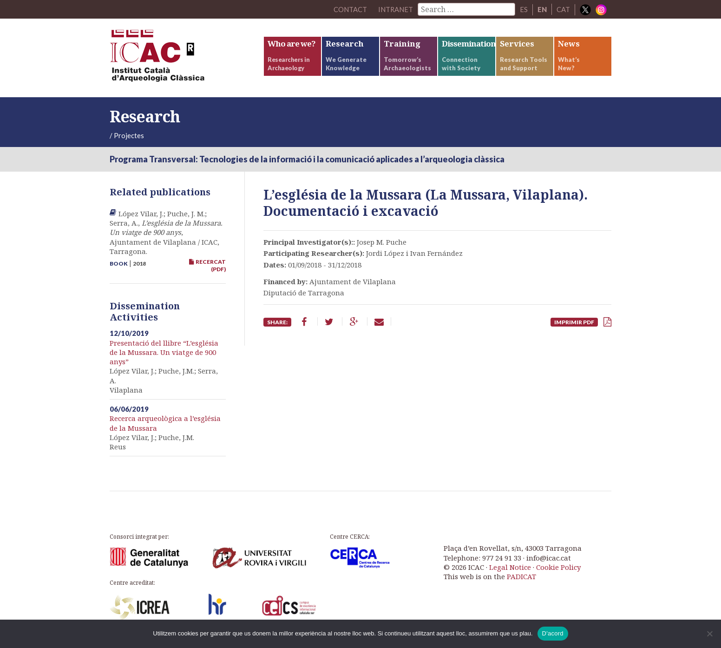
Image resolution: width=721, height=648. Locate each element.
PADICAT (521, 578)
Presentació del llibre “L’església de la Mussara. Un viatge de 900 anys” (164, 354)
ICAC (179, 59)
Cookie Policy (558, 569)
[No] (709, 633)
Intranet (395, 9)
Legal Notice (510, 569)
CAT (563, 9)
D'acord (553, 633)
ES (524, 9)
